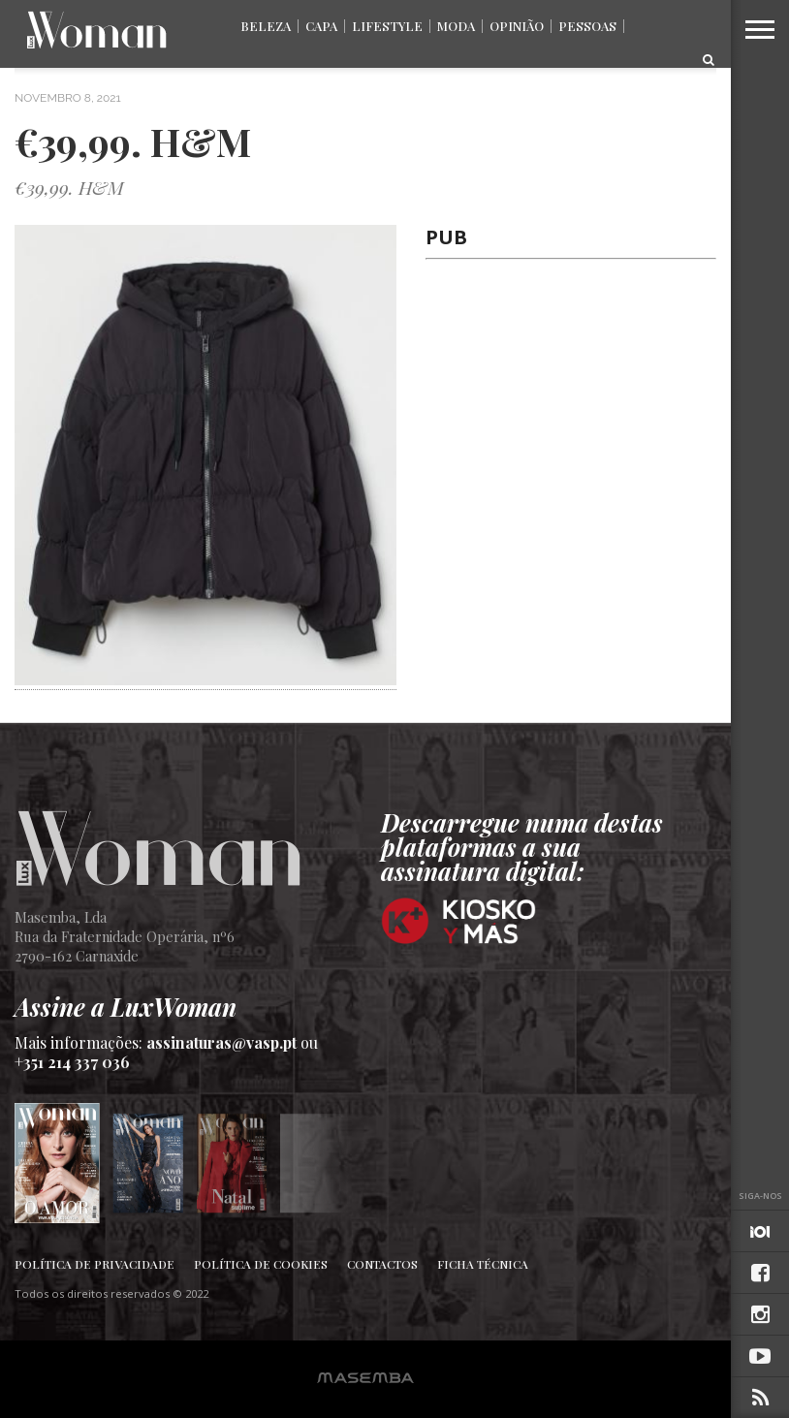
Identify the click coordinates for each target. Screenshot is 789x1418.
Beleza (265, 25)
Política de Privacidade (94, 1264)
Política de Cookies (261, 1264)
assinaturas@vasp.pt (221, 1042)
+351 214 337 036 (72, 1062)
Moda (456, 25)
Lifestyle (387, 25)
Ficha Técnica (482, 1264)
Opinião (516, 25)
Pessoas (587, 25)
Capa (321, 25)
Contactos (382, 1264)
